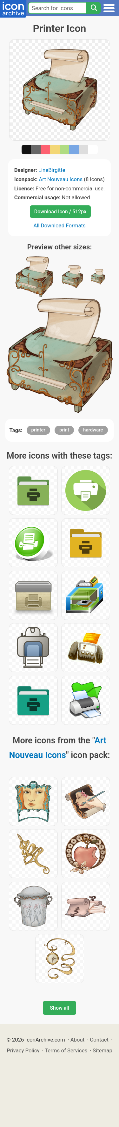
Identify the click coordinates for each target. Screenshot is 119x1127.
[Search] (93, 8)
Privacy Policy (23, 1050)
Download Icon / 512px (60, 212)
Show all (59, 1008)
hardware (93, 430)
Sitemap (102, 1050)
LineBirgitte (51, 170)
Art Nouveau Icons (61, 179)
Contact (99, 1039)
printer (38, 430)
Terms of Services (66, 1050)
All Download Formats (59, 225)
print (64, 430)
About (77, 1039)
